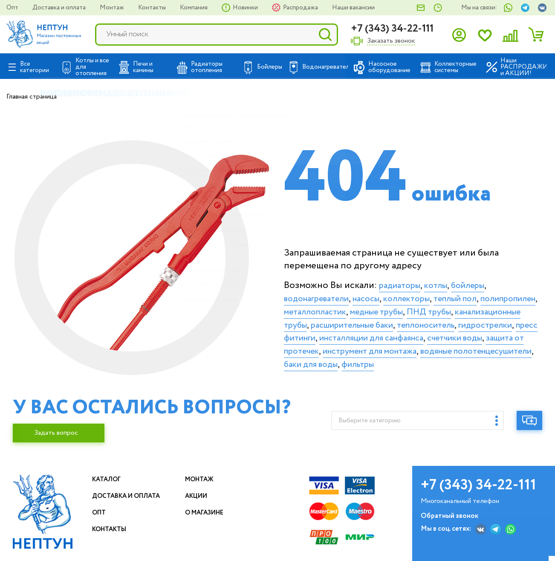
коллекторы (423, 295)
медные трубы (459, 308)
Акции (198, 501)
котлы (443, 281)
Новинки (246, 7)
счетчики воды (438, 347)
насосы (378, 295)
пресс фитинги (452, 334)
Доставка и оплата (59, 7)
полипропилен (316, 308)
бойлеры (479, 281)
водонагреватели (321, 295)
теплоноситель (317, 334)
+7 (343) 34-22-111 (392, 28)
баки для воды (408, 374)
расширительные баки (472, 321)
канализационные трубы (367, 321)
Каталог (108, 484)
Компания (194, 7)
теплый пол (478, 295)
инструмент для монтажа (383, 360)
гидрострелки (385, 334)
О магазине (208, 518)
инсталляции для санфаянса (343, 347)
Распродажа (301, 7)
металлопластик (388, 308)
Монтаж (112, 7)
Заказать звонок (391, 41)
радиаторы (402, 281)
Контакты (152, 7)
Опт (13, 7)
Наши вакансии (353, 7)
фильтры (461, 374)
